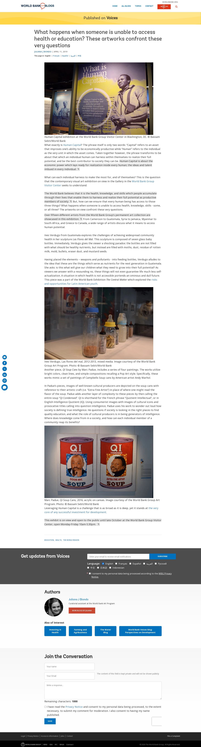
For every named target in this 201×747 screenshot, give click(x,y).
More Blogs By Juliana (82, 610)
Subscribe (163, 556)
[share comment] (4, 387)
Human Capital (72, 145)
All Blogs (126, 6)
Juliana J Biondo (43, 52)
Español (65, 56)
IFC (56, 744)
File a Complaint (173, 736)
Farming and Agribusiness (80, 631)
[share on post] (4, 369)
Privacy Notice (74, 706)
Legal (23, 736)
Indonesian (118, 567)
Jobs (62, 736)
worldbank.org (170, 2)
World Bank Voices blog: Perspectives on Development (140, 631)
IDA (51, 744)
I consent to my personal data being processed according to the (131, 575)
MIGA (62, 744)
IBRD (45, 744)
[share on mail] (4, 357)
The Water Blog (105, 631)
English (48, 56)
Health (58, 540)
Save (50, 721)
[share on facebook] (4, 363)
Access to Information (49, 736)
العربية (73, 56)
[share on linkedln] (4, 375)
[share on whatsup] (4, 380)
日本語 (103, 567)
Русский (162, 563)
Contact (149, 6)
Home (114, 6)
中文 (79, 56)
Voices (112, 18)
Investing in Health (55, 631)
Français (56, 56)
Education (49, 540)
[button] (176, 6)
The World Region (71, 540)
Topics (138, 6)
